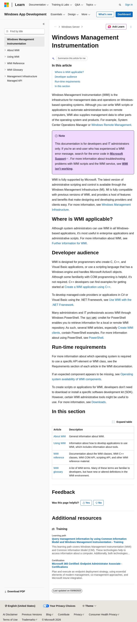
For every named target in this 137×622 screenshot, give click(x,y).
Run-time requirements (67, 81)
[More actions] (131, 27)
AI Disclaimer (10, 614)
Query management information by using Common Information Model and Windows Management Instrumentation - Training (89, 540)
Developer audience (66, 76)
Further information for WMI (69, 243)
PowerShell (96, 337)
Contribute (64, 614)
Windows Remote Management (111, 124)
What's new (105, 14)
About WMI (60, 436)
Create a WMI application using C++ (87, 286)
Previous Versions (32, 614)
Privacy (78, 614)
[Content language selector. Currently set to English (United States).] (20, 606)
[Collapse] (43, 24)
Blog (48, 614)
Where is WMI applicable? (69, 72)
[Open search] (120, 5)
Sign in (129, 4)
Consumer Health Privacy (103, 614)
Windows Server (71, 26)
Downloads (99, 402)
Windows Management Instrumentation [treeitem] (20, 41)
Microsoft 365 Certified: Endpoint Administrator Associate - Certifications (87, 565)
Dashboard (124, 14)
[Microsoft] (6, 5)
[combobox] (24, 31)
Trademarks (28, 619)
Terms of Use (10, 619)
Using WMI (60, 443)
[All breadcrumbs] (55, 27)
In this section (62, 86)
